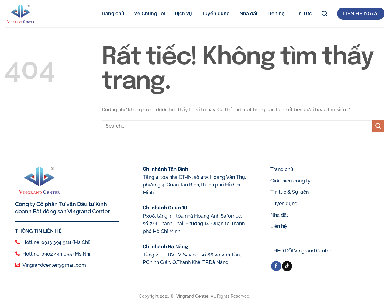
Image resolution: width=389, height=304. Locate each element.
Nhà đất (248, 13)
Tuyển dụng (216, 13)
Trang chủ (112, 13)
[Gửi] (378, 126)
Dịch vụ (183, 13)
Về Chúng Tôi (149, 13)
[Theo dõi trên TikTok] (287, 266)
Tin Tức (303, 13)
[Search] (324, 13)
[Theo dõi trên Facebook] (276, 266)
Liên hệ (276, 13)
